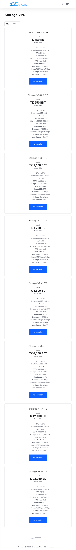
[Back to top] (38, 542)
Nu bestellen (38, 81)
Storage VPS (12, 24)
